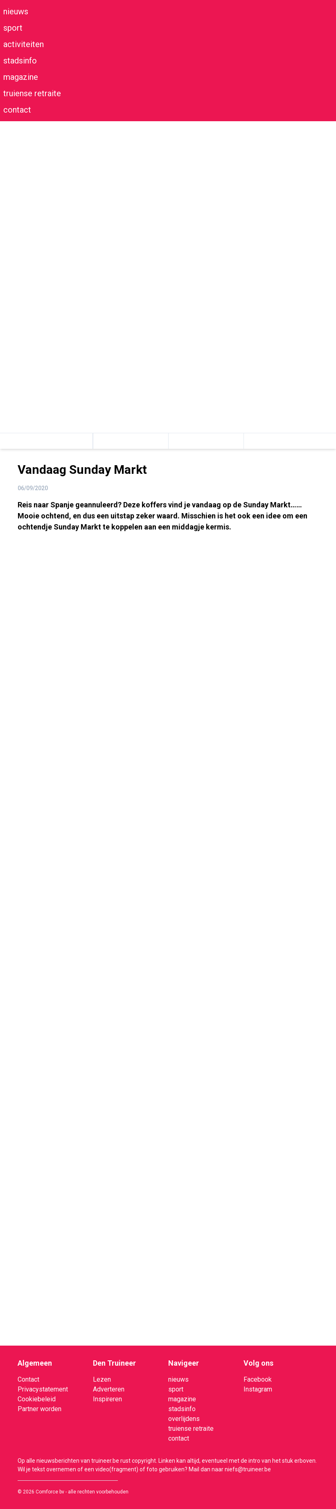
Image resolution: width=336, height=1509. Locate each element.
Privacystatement (43, 1389)
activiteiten (23, 44)
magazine (20, 77)
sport (13, 28)
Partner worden (39, 1409)
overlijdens (184, 1419)
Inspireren (107, 1399)
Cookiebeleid (37, 1399)
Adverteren (108, 1389)
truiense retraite (32, 93)
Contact (28, 1379)
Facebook (258, 1379)
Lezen (102, 1379)
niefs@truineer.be (248, 1469)
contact (17, 110)
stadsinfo (20, 61)
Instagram (258, 1389)
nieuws (15, 11)
